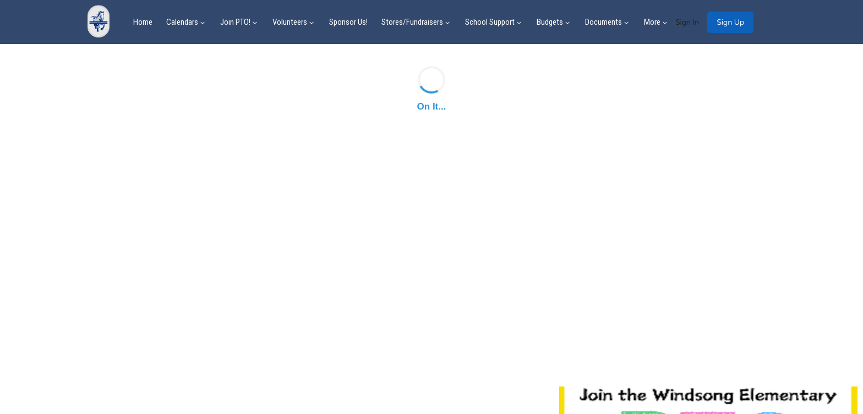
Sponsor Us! (348, 22)
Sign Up (730, 22)
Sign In (687, 22)
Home (142, 22)
